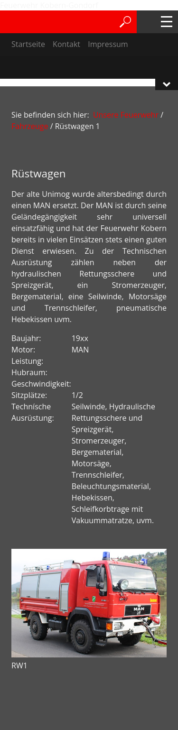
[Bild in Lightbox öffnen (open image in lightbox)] (89, 603)
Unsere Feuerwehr (126, 115)
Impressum (108, 44)
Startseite (28, 44)
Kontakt (66, 44)
